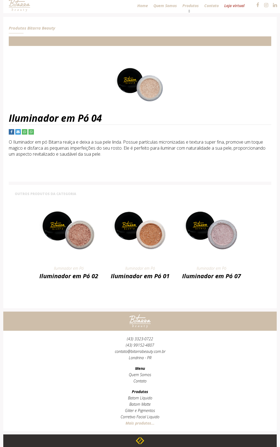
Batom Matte (140, 404)
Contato (140, 381)
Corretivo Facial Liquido (140, 416)
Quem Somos (140, 374)
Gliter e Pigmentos (140, 410)
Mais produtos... (140, 423)
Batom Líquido (140, 397)
